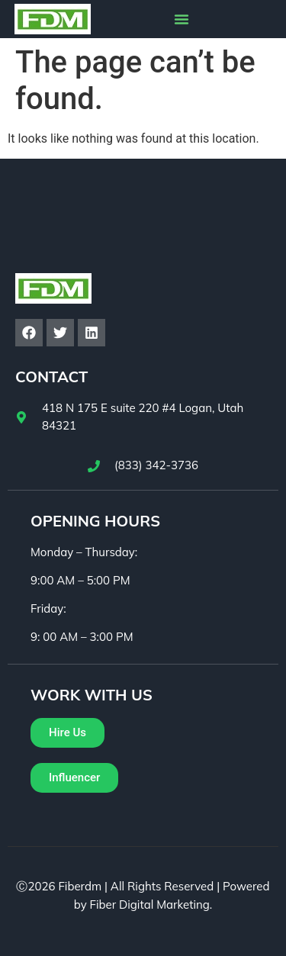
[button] (181, 19)
